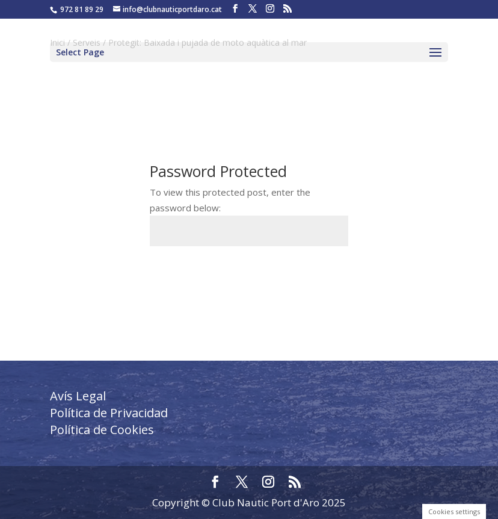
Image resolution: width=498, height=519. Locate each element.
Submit (314, 275)
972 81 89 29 (81, 9)
